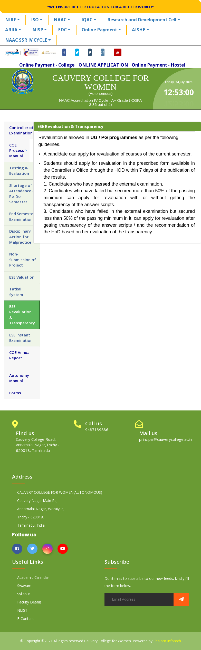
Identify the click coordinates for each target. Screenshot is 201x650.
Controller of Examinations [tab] (22, 130)
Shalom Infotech (167, 640)
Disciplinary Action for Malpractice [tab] (20, 236)
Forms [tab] (15, 392)
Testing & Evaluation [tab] (19, 170)
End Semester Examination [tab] (22, 216)
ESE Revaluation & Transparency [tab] (22, 314)
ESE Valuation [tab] (21, 277)
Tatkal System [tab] (16, 291)
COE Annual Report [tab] (20, 355)
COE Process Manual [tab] (16, 150)
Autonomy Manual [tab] (19, 378)
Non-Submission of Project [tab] (22, 259)
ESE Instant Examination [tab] (21, 337)
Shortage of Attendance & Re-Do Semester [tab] (22, 193)
